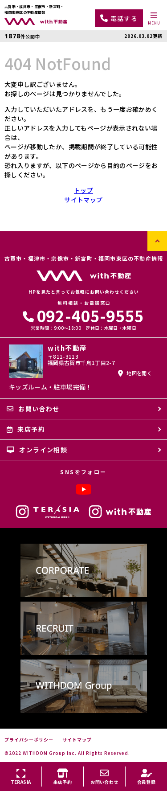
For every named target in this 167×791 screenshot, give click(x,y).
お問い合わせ (33, 408)
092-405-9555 (83, 315)
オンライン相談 (37, 449)
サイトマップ (83, 199)
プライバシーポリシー (28, 740)
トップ (83, 190)
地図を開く (135, 373)
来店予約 (26, 429)
